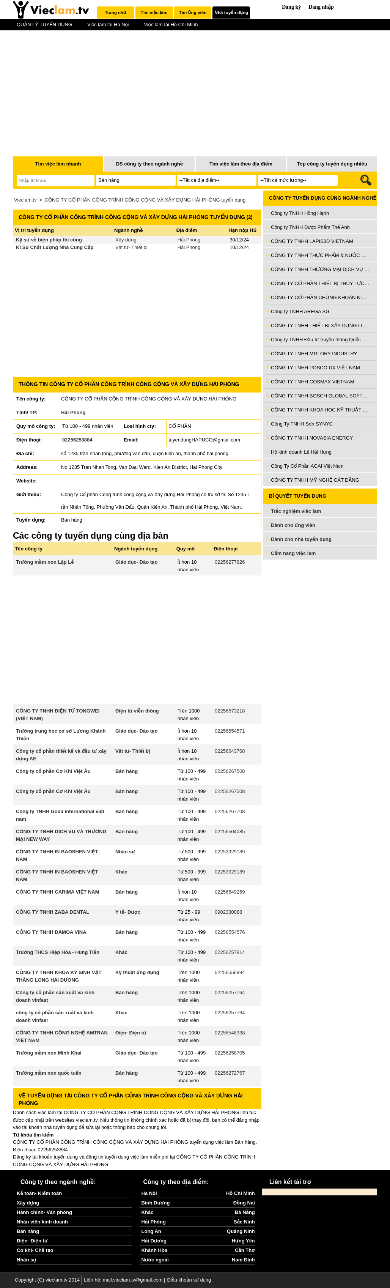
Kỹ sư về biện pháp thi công (49, 240)
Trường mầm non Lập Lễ (45, 562)
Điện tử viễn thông (137, 711)
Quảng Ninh (241, 1231)
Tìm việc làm (154, 12)
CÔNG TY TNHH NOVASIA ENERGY (312, 438)
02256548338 (230, 1033)
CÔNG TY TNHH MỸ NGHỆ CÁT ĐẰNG (315, 480)
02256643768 (230, 751)
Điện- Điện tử (130, 1033)
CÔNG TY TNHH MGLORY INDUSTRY (314, 353)
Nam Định (243, 1260)
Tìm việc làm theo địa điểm (240, 164)
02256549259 (230, 892)
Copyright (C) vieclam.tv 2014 (47, 1280)
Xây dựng (126, 240)
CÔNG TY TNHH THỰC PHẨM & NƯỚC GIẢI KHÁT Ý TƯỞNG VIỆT (320, 255)
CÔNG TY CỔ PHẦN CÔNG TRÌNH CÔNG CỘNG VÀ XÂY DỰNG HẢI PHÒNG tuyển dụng (145, 200)
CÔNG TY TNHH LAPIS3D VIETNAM (312, 241)
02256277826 (230, 562)
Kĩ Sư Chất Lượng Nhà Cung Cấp (55, 247)
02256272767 (230, 1073)
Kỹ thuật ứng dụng (137, 972)
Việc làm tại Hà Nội (108, 24)
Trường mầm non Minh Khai (49, 1053)
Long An (151, 1231)
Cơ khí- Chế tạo (35, 1250)
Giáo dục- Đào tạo (136, 562)
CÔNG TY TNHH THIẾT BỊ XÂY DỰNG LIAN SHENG (320, 325)
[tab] (115, 12)
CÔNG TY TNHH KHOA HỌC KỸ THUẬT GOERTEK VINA (320, 410)
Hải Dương (154, 1241)
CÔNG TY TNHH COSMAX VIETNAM (312, 382)
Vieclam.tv (25, 200)
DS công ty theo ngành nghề (149, 164)
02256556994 (230, 972)
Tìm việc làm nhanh (58, 164)
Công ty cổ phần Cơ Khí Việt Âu (53, 771)
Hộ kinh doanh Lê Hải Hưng (301, 452)
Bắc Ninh (244, 1222)
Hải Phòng (189, 240)
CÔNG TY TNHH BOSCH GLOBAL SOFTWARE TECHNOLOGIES (320, 396)
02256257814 (230, 952)
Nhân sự (125, 851)
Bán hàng (126, 771)
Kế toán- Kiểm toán (39, 1193)
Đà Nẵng (245, 1212)
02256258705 (230, 1053)
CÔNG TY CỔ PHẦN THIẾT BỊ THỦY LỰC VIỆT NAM (320, 283)
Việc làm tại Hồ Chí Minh (171, 24)
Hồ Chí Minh (240, 1193)
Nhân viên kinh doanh (42, 1222)
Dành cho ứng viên (293, 525)
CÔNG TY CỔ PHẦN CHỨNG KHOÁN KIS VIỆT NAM (320, 297)
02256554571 (230, 731)
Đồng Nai (244, 1203)
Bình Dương (156, 1203)
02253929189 (230, 851)
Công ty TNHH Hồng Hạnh (300, 213)
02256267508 (230, 771)
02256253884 (77, 440)
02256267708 (230, 811)
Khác (121, 872)
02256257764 (230, 992)
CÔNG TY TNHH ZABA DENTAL (52, 912)
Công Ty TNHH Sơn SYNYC (302, 424)
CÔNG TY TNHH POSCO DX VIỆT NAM (315, 367)
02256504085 (230, 831)
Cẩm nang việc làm (293, 553)
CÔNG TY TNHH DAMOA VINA (51, 932)
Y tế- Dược (127, 912)
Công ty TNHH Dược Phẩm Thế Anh (310, 227)
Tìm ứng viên (193, 12)
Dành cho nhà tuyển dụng (301, 539)
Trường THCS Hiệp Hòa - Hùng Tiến (57, 952)
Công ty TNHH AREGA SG (300, 311)
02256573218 (230, 711)
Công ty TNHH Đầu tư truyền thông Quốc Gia (320, 339)
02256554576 (230, 932)
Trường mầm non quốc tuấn (49, 1073)
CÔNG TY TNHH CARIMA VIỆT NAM (57, 892)
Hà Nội (149, 1193)
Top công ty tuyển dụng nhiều (332, 164)
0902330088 (228, 912)
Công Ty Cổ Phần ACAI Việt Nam (307, 466)
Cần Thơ (245, 1250)
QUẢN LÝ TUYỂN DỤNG (44, 24)
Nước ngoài (155, 1260)
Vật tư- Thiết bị (131, 247)
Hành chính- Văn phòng (44, 1212)
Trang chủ (115, 12)
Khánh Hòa (155, 1250)
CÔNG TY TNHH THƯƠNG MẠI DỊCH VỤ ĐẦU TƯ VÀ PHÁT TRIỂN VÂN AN (320, 269)
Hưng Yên (243, 1241)
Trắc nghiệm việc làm (300, 511)
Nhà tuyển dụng (231, 12)
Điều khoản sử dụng (189, 1280)
